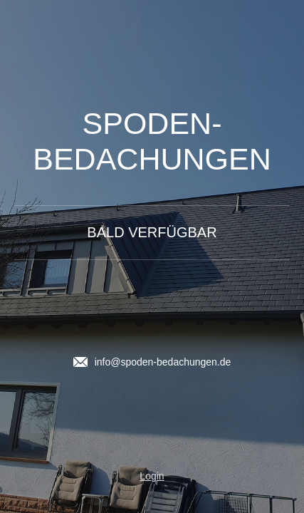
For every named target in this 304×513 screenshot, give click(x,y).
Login (152, 476)
